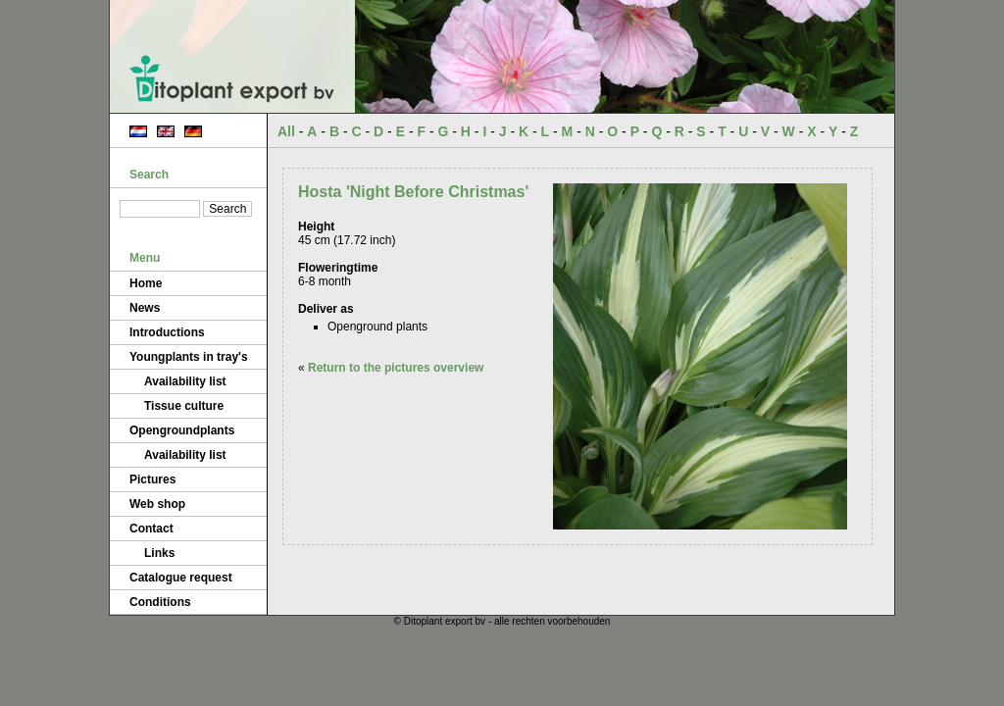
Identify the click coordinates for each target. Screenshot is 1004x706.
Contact (151, 528)
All (286, 131)
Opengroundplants (181, 430)
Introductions (167, 332)
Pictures (152, 479)
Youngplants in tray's (188, 357)
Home (145, 283)
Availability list (185, 381)
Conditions (160, 602)
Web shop (157, 504)
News (144, 308)
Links (159, 553)
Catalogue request (180, 577)
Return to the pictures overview (395, 368)
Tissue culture (184, 406)
